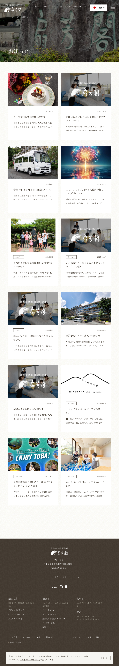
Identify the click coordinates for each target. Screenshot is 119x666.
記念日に (27, 637)
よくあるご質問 (92, 637)
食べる (54, 6)
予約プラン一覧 (81, 6)
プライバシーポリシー (29, 659)
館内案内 (50, 637)
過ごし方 (38, 6)
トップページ (13, 17)
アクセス (68, 6)
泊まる (46, 6)
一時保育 (14, 637)
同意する (104, 658)
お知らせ (76, 637)
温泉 (38, 637)
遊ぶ (61, 6)
